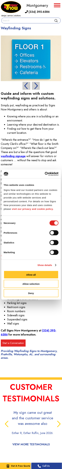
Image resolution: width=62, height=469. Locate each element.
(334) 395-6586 (37, 12)
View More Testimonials (31, 444)
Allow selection (31, 284)
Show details (45, 265)
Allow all (31, 274)
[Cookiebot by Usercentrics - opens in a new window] (44, 174)
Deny (31, 293)
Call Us (43, 466)
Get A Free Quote (17, 466)
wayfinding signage (13, 156)
